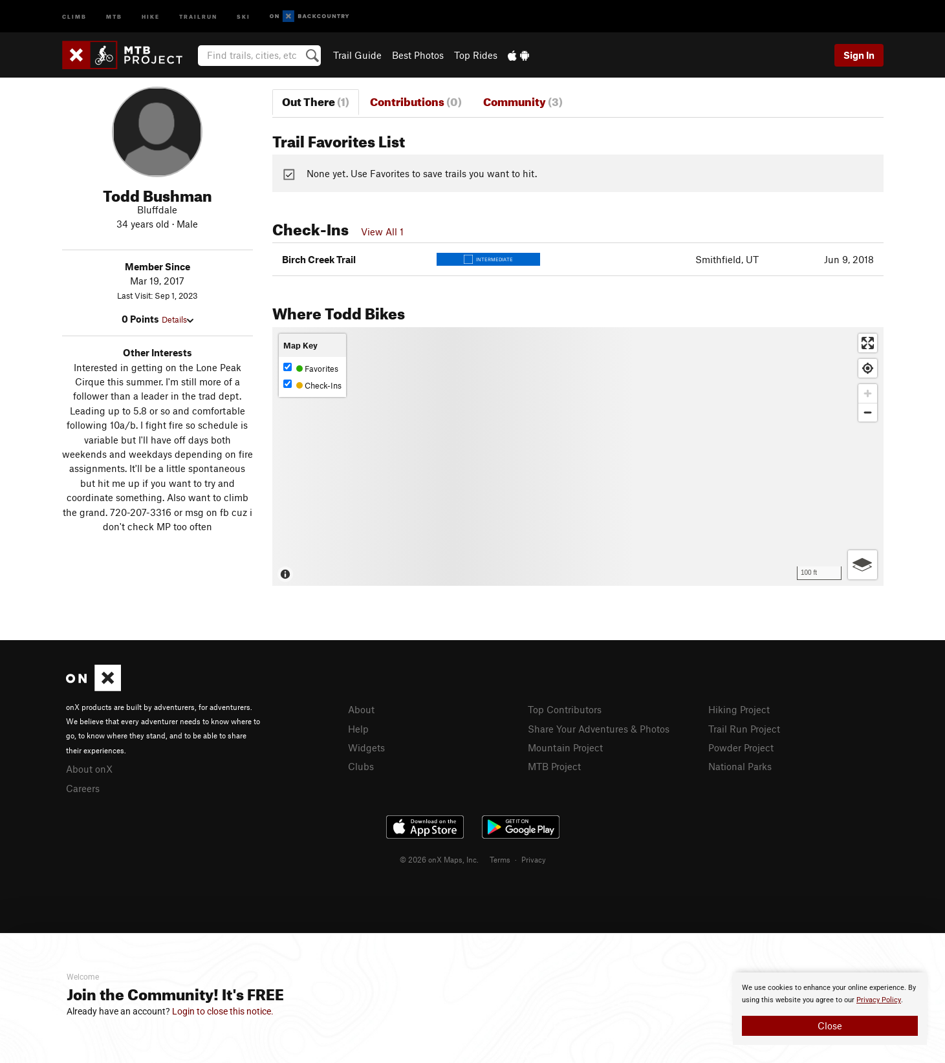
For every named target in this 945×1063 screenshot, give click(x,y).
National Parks (740, 766)
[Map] (578, 456)
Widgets (366, 747)
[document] (830, 1009)
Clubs (361, 766)
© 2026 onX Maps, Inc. (439, 859)
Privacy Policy (878, 1000)
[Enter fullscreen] (867, 343)
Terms (500, 859)
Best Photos (418, 55)
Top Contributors (565, 709)
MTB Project (554, 766)
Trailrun (198, 16)
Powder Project (741, 747)
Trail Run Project (744, 729)
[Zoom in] (867, 393)
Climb (74, 16)
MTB (114, 16)
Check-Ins (312, 385)
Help (358, 729)
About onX (89, 769)
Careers (83, 788)
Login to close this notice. (223, 1011)
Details (177, 319)
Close (830, 1025)
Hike (151, 16)
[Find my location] (867, 368)
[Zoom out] (867, 412)
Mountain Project (565, 747)
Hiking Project (739, 709)
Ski (243, 16)
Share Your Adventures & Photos (598, 729)
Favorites (310, 368)
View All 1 (382, 231)
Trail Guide (357, 55)
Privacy (533, 859)
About (361, 709)
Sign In (858, 55)
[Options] (862, 564)
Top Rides (475, 55)
